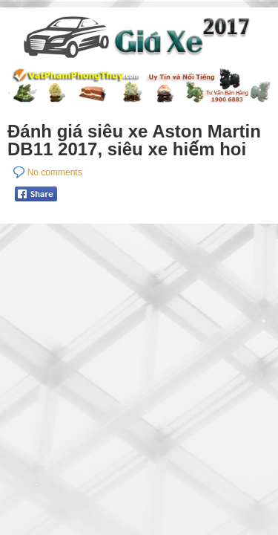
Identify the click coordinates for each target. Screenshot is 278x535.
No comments (54, 172)
